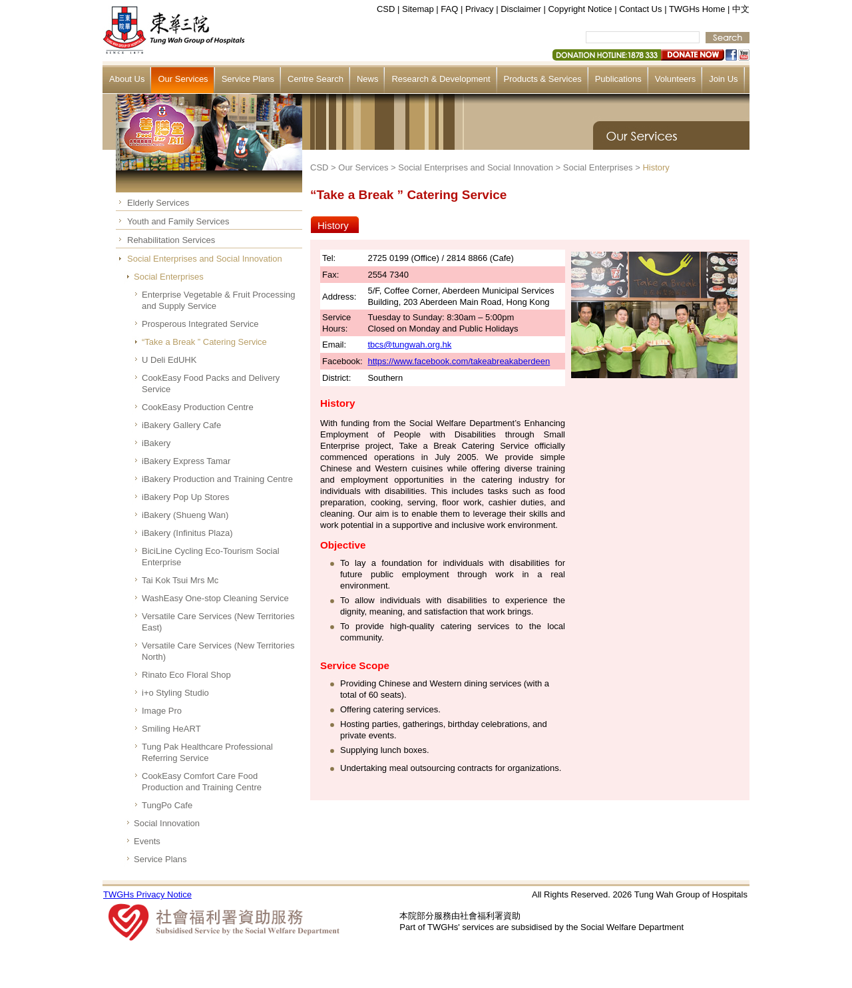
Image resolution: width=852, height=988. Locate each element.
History (655, 167)
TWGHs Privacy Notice (147, 894)
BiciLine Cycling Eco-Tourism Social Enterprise (211, 556)
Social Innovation (167, 823)
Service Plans (248, 79)
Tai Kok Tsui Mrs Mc (180, 580)
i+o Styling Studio (175, 693)
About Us (126, 79)
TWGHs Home (697, 9)
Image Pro (162, 711)
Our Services (183, 79)
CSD (386, 9)
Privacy (479, 9)
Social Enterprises (169, 277)
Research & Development (440, 79)
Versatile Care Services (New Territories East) (218, 621)
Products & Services (543, 79)
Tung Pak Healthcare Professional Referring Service (207, 752)
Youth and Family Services (178, 221)
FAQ (449, 9)
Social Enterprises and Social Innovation (204, 259)
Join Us (723, 79)
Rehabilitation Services (171, 240)
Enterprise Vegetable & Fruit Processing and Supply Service (219, 300)
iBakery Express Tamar (186, 461)
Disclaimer (521, 9)
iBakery (156, 443)
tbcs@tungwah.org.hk (409, 345)
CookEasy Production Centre (198, 407)
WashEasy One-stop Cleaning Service (215, 598)
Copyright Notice (580, 9)
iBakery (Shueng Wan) (185, 515)
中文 (740, 9)
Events (147, 841)
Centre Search (315, 79)
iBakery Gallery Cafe (181, 425)
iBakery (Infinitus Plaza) (187, 533)
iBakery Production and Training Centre (217, 479)
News (368, 79)
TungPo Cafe (167, 805)
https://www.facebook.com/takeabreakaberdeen (458, 361)
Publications (618, 79)
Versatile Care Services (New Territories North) (218, 651)
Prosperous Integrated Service (200, 324)
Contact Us (640, 9)
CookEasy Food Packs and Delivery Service (211, 383)
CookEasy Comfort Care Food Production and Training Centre (202, 781)
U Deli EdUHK (169, 360)
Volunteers (675, 79)
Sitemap (418, 9)
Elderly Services (158, 203)
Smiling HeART (171, 729)
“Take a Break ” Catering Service (204, 342)
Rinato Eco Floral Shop (186, 675)
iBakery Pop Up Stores (186, 497)
